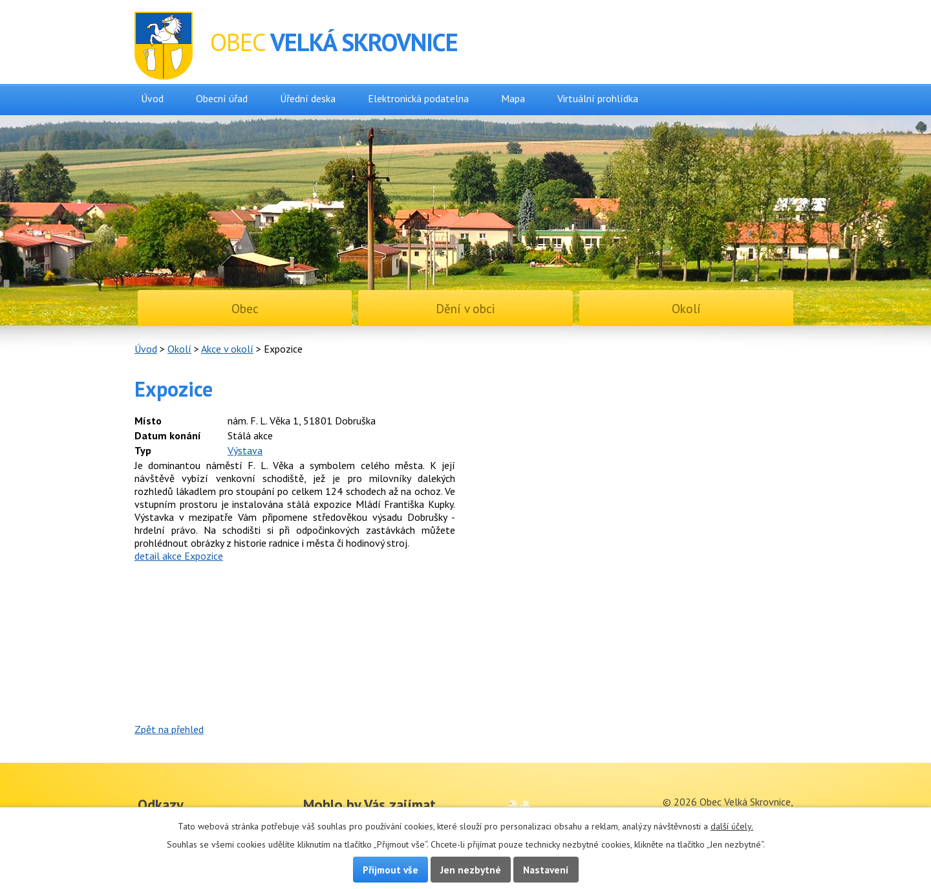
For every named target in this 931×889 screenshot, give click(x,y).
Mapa (513, 98)
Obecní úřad (222, 98)
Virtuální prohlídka (597, 98)
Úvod (152, 98)
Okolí (179, 348)
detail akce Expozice (178, 555)
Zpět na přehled (169, 729)
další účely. (732, 826)
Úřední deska (308, 98)
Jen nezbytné (470, 869)
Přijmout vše (390, 869)
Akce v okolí (227, 348)
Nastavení (546, 869)
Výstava (245, 450)
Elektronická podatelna (418, 98)
